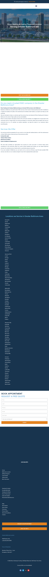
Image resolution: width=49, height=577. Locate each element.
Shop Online (5, 507)
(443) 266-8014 (24, 462)
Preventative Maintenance (8, 497)
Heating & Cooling (6, 488)
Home (3, 470)
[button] (36, 6)
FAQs (3, 503)
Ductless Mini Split (6, 490)
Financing (4, 509)
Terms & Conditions (6, 512)
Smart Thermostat (6, 493)
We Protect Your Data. (36, 560)
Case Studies (5, 475)
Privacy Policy (5, 511)
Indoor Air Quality (6, 495)
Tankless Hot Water (6, 492)
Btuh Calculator (5, 479)
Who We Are (5, 505)
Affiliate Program (6, 473)
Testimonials (5, 477)
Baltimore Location (6, 471)
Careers (4, 514)
